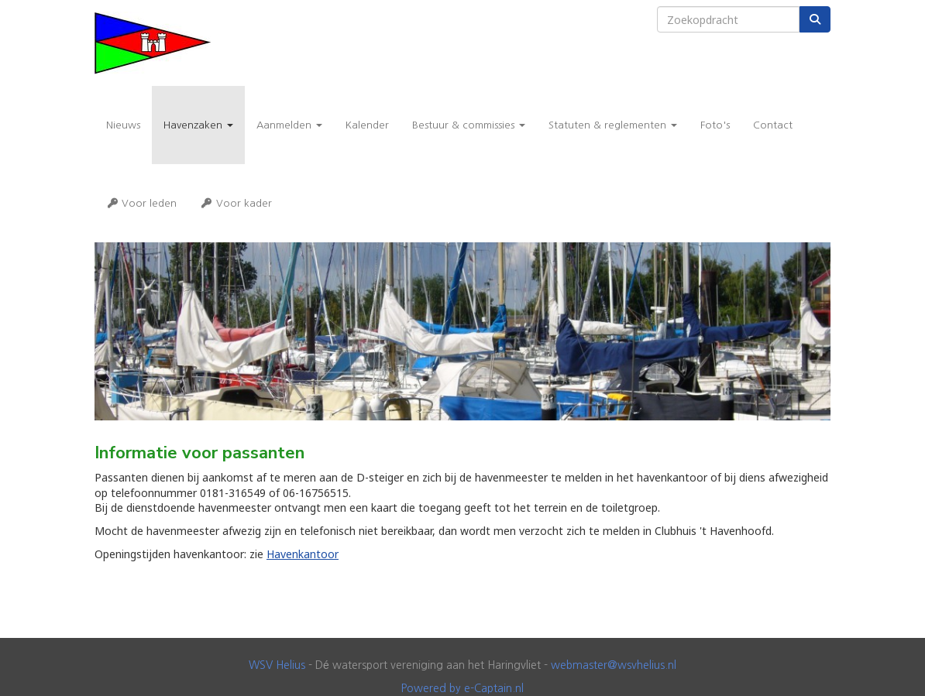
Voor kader (235, 203)
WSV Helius (277, 665)
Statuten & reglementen (612, 125)
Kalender (367, 125)
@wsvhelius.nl (613, 665)
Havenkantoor (302, 554)
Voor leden (141, 203)
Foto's (715, 125)
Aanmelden (289, 125)
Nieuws (123, 125)
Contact (773, 125)
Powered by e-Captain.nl (462, 688)
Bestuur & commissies (468, 125)
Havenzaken (198, 125)
